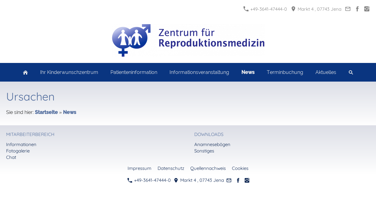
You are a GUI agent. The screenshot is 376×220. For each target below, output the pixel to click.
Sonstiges (204, 151)
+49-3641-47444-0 (265, 9)
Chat (11, 157)
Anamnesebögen (212, 144)
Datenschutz (171, 168)
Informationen (21, 144)
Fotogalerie (18, 151)
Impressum (139, 168)
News (69, 112)
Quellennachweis (208, 168)
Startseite (46, 112)
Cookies (240, 168)
